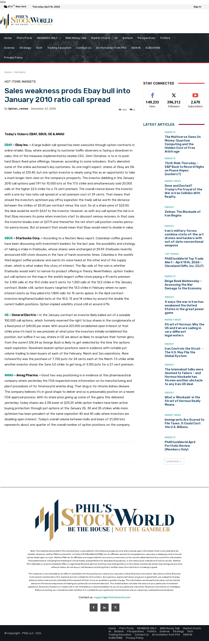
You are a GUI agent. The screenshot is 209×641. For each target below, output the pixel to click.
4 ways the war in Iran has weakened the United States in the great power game (184, 307)
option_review (18, 108)
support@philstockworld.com (112, 597)
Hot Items (20, 72)
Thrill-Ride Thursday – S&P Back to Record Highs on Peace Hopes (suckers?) (184, 168)
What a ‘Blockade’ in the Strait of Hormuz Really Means (183, 400)
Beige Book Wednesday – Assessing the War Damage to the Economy (183, 284)
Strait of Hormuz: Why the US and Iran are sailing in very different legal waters (184, 330)
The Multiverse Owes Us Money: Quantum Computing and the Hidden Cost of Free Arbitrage (183, 144)
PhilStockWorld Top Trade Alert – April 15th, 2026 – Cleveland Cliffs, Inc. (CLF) (184, 262)
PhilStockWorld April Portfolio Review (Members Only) (180, 445)
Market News (173, 181)
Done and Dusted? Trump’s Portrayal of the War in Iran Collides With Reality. (183, 191)
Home (8, 72)
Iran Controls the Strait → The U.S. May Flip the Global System (184, 352)
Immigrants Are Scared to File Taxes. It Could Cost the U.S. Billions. (184, 423)
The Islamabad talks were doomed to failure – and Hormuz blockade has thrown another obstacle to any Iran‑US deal (184, 377)
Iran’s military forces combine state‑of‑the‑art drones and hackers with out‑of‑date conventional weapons (184, 238)
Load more (174, 461)
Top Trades (172, 254)
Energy (169, 207)
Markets (29, 81)
